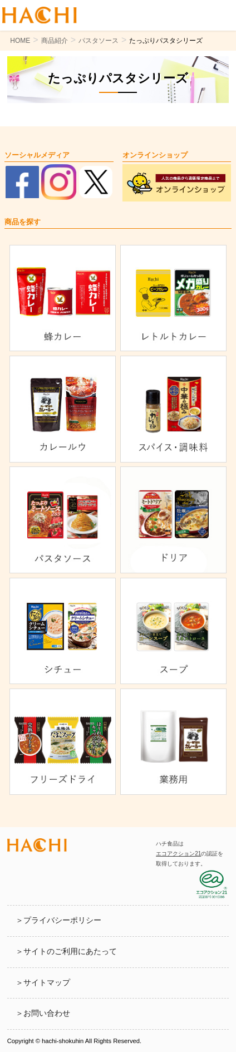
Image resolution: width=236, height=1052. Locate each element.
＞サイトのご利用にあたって (66, 951)
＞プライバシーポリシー (58, 920)
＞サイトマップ (43, 983)
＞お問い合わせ (43, 1013)
